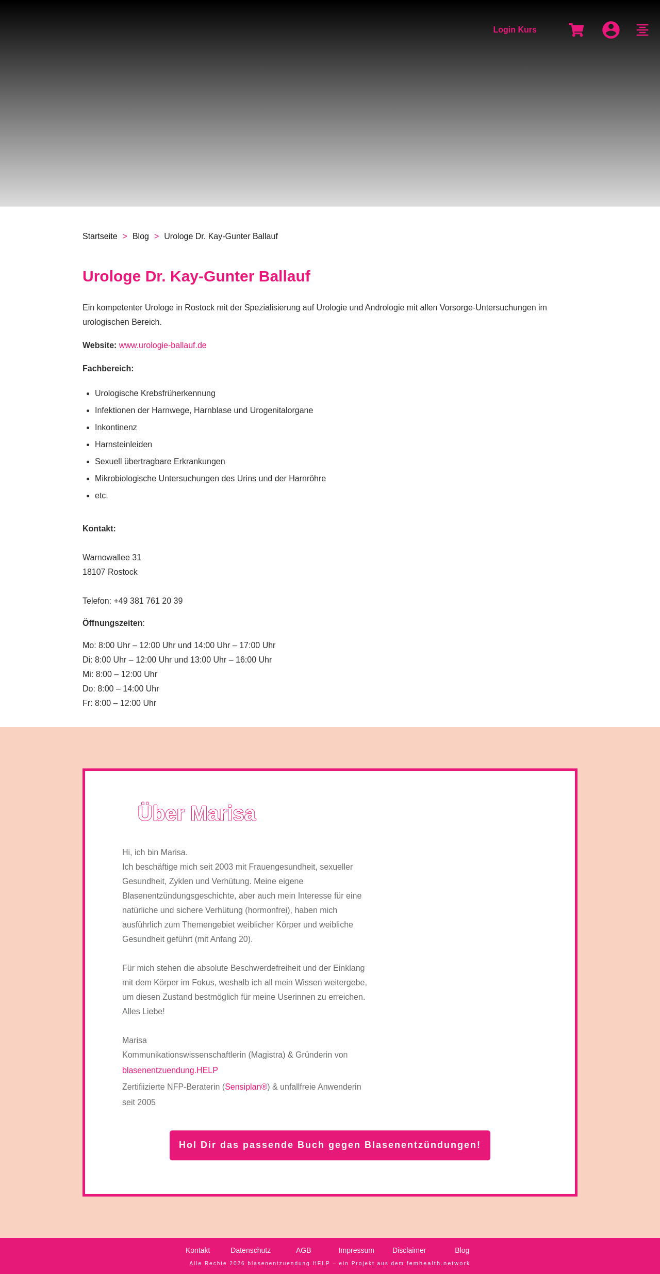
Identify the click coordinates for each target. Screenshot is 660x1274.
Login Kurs (514, 29)
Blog (462, 1250)
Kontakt (198, 1250)
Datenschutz (250, 1250)
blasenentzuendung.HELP (170, 1070)
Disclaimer (409, 1250)
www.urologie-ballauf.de (163, 345)
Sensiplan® (246, 1086)
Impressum (356, 1250)
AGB (303, 1250)
